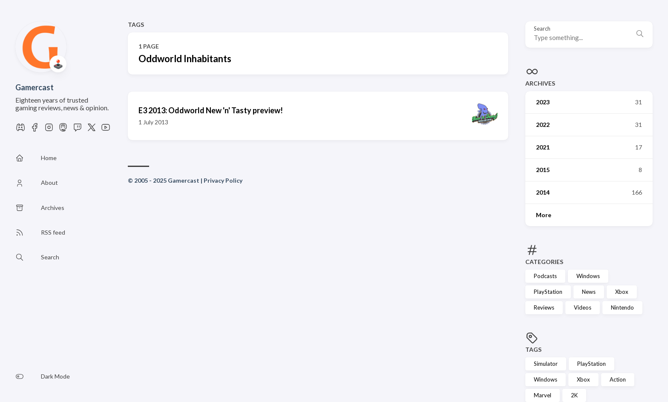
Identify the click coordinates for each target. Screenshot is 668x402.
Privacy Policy (223, 180)
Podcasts (545, 276)
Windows (588, 276)
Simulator (546, 363)
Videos (582, 307)
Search (542, 29)
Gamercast (34, 87)
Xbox (621, 291)
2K (574, 395)
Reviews (544, 307)
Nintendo (622, 307)
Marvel (542, 395)
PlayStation (548, 291)
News (589, 291)
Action (618, 379)
